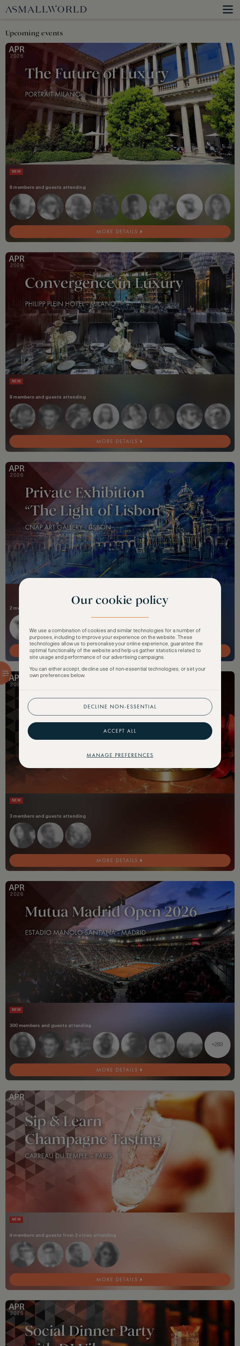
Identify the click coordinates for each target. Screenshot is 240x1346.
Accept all (120, 731)
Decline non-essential (120, 706)
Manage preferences (120, 755)
